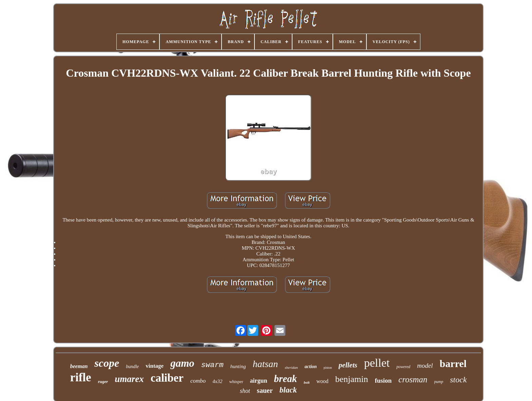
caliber (167, 378)
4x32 (217, 381)
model (425, 365)
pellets (348, 365)
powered (403, 366)
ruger (103, 381)
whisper (236, 381)
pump (438, 381)
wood (322, 381)
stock (458, 379)
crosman (412, 379)
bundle (132, 366)
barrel (453, 363)
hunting (238, 366)
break (285, 378)
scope (106, 363)
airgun (258, 380)
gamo (182, 363)
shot (245, 390)
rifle (80, 377)
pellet (377, 363)
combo (198, 381)
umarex (129, 379)
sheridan (291, 367)
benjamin (351, 379)
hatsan (265, 364)
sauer (265, 390)
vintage (155, 366)
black (288, 390)
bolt (306, 382)
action (311, 366)
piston (328, 367)
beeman (79, 366)
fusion (383, 380)
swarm (212, 365)
